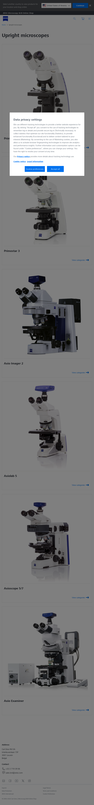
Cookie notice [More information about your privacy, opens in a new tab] (19, 161)
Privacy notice (23, 156)
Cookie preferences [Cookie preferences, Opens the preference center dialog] (35, 169)
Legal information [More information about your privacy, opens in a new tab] (35, 161)
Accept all (55, 169)
